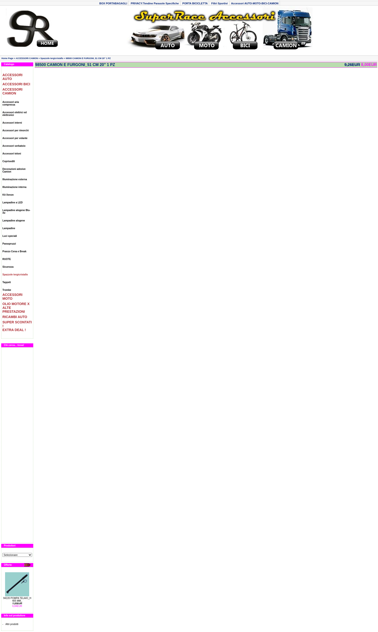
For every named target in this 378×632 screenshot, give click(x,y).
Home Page (7, 58)
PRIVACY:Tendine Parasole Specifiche (155, 3)
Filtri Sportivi (219, 3)
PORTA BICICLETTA (195, 3)
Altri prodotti (12, 624)
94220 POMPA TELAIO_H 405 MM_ (17, 599)
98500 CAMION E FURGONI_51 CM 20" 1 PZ (88, 58)
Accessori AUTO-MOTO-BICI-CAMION (254, 3)
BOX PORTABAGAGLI (113, 3)
